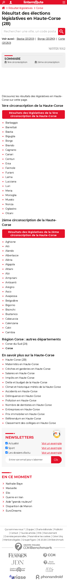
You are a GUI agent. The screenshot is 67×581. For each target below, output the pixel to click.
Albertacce (11, 255)
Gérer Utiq (57, 536)
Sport (10, 448)
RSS (39, 533)
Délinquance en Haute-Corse (23, 396)
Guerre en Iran (14, 497)
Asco (8, 291)
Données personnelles (15, 536)
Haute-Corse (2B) (15, 359)
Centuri (9, 159)
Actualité (12, 443)
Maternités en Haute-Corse (22, 364)
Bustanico (11, 314)
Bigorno (10, 305)
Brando (9, 145)
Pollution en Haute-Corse (20, 400)
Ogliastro (10, 208)
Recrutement (50, 533)
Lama (8, 177)
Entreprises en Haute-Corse (22, 409)
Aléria (8, 260)
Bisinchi (10, 309)
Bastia (9, 131)
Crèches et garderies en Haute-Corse (28, 368)
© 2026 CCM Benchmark (51, 540)
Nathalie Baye (14, 483)
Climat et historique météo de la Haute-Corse (33, 387)
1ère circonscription (17, 62)
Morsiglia (10, 195)
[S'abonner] (33, 459)
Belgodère (11, 300)
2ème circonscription (48, 62)
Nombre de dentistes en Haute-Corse (28, 405)
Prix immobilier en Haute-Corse (24, 414)
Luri (7, 186)
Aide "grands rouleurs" (19, 501)
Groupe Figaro (29, 540)
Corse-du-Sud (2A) (16, 343)
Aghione (10, 241)
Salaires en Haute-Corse (20, 373)
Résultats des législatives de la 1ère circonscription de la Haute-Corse (33, 114)
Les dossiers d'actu (17, 452)
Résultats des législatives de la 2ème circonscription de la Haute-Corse (33, 233)
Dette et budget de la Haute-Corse (26, 382)
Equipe (30, 529)
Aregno (9, 287)
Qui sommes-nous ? (15, 529)
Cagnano (10, 150)
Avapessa (11, 296)
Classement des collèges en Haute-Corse (30, 423)
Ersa (8, 163)
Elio (8, 492)
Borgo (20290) (46, 38)
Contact (14, 533)
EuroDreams (13, 510)
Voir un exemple (52, 443)
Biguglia (10, 136)
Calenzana (11, 323)
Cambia (10, 332)
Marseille (11, 488)
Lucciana (10, 181)
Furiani (9, 172)
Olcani (9, 213)
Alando (9, 250)
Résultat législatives (20, 8)
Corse (39, 8)
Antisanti (10, 282)
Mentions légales (12, 540)
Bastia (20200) (25, 38)
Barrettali (11, 127)
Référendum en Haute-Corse (23, 418)
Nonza (9, 204)
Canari (9, 154)
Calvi (8, 327)
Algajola (10, 264)
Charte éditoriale (44, 529)
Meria (8, 190)
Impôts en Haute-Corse (19, 377)
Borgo (9, 140)
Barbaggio (11, 122)
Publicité (58, 529)
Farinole (10, 168)
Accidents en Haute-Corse (21, 391)
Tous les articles (28, 533)
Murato (9, 199)
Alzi (7, 273)
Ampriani (11, 278)
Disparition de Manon (19, 506)
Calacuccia (11, 318)
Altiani (9, 269)
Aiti (7, 246)
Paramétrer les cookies (39, 536)
